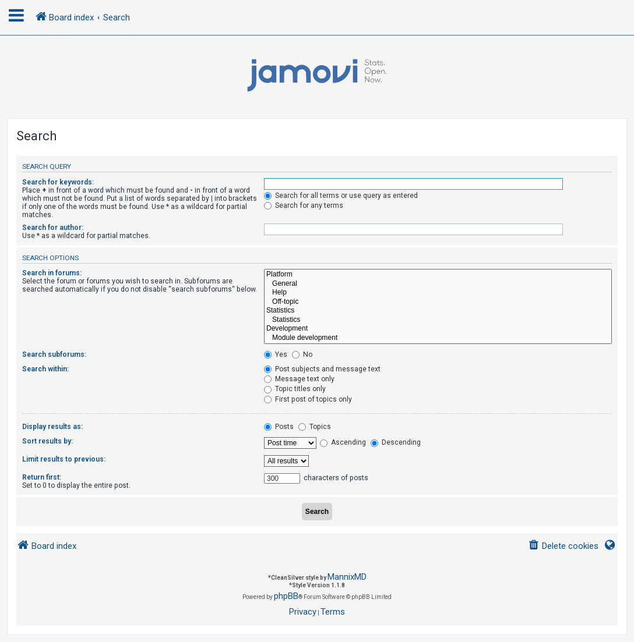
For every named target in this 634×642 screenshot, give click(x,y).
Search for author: (52, 228)
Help (438, 292)
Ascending (343, 442)
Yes (275, 354)
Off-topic (438, 302)
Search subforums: (54, 354)
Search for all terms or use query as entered (341, 195)
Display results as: (52, 427)
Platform (438, 274)
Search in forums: (52, 273)
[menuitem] (563, 546)
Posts (279, 427)
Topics (314, 427)
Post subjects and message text (322, 369)
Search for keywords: (58, 182)
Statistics (438, 310)
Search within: (45, 369)
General (438, 284)
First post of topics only (308, 399)
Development (438, 329)
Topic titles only (295, 389)
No (302, 354)
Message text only (299, 379)
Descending (396, 442)
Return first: (41, 477)
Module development (438, 338)
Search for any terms (303, 205)
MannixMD (347, 577)
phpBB (286, 596)
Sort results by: (47, 441)
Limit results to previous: (63, 459)
